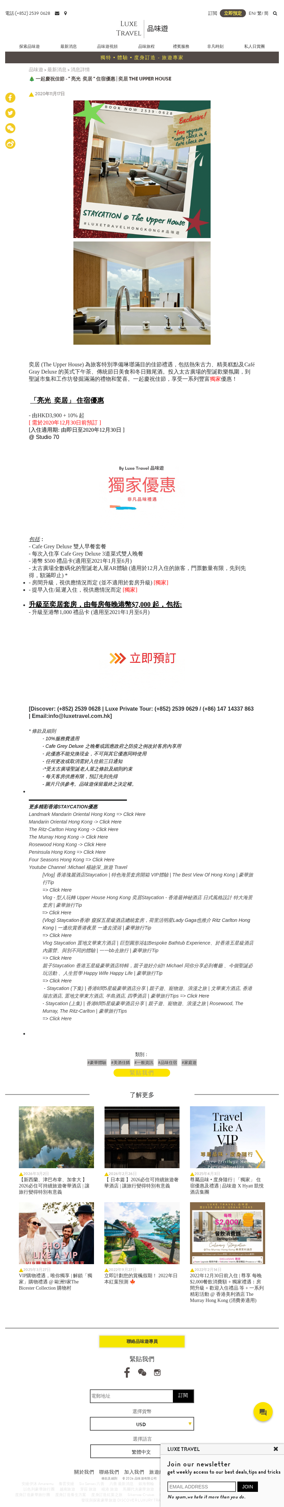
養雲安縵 (66, 1483)
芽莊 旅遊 (88, 1489)
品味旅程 (146, 46)
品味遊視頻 (107, 46)
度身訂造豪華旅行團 (32, 1494)
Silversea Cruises (141, 1494)
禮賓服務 (181, 46)
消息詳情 (80, 69)
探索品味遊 (29, 46)
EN (252, 13)
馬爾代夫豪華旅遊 (138, 1489)
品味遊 (36, 69)
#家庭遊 (189, 1062)
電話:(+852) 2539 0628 (27, 13)
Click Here (134, 814)
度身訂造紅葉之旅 (106, 1494)
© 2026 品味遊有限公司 (139, 1478)
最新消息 (68, 46)
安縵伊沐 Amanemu (38, 1483)
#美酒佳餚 (120, 1062)
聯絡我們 (109, 1471)
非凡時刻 (215, 46)
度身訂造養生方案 (70, 1494)
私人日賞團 (254, 46)
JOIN (247, 1486)
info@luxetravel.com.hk (79, 716)
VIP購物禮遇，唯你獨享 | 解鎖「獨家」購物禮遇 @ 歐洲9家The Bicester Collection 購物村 (55, 1282)
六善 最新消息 (121, 1483)
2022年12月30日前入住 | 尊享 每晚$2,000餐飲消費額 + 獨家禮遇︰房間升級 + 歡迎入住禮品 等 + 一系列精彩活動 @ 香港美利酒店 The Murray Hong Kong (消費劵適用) (227, 1288)
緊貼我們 (142, 1073)
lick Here (112, 822)
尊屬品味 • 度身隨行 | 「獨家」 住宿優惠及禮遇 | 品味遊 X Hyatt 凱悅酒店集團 (227, 1186)
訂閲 (212, 13)
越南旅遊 (67, 1489)
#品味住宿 (167, 1062)
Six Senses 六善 (91, 1483)
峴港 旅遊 (110, 1489)
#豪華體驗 (96, 1062)
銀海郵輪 (146, 1483)
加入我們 (134, 1471)
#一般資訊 (143, 1062)
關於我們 (84, 1471)
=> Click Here (57, 890)
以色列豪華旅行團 (39, 1489)
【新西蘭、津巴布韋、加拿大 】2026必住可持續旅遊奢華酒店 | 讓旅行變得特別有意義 (54, 1186)
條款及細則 (110, 1478)
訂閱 (183, 1395)
